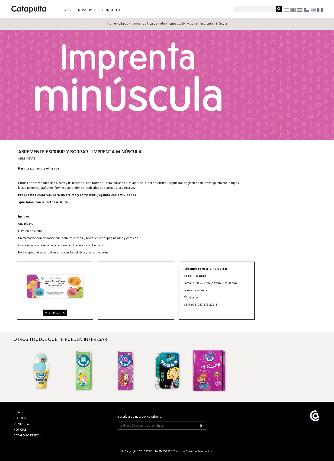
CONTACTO (111, 10)
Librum (287, 138)
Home (111, 23)
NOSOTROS (86, 10)
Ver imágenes (55, 313)
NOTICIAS (19, 429)
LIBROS (65, 10)
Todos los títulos (144, 23)
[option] (42, 370)
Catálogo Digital (27, 435)
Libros (123, 23)
